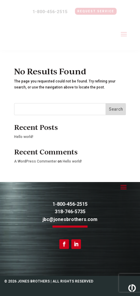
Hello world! (23, 137)
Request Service (95, 11)
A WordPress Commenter (35, 161)
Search (116, 109)
